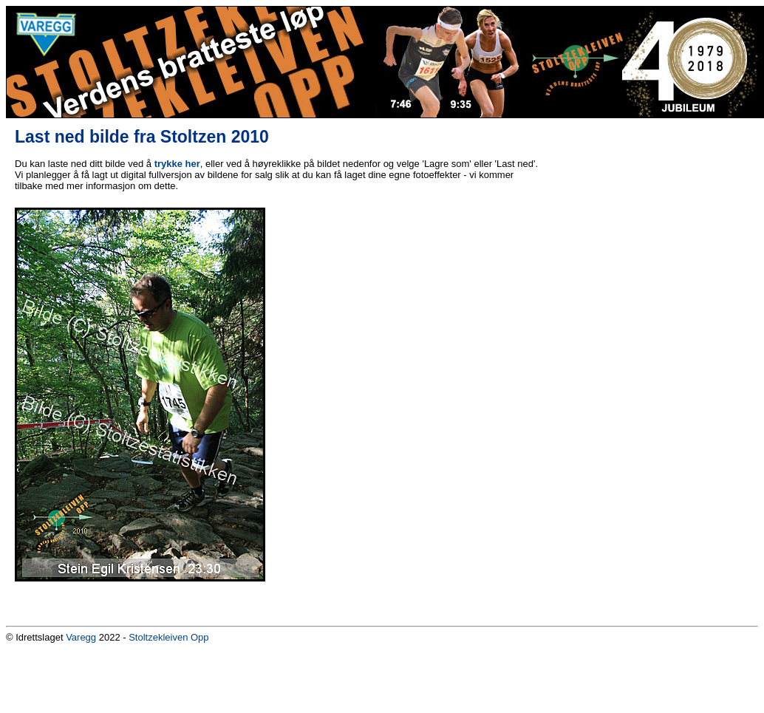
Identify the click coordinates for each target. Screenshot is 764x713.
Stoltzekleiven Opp (168, 637)
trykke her (177, 163)
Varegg (81, 637)
